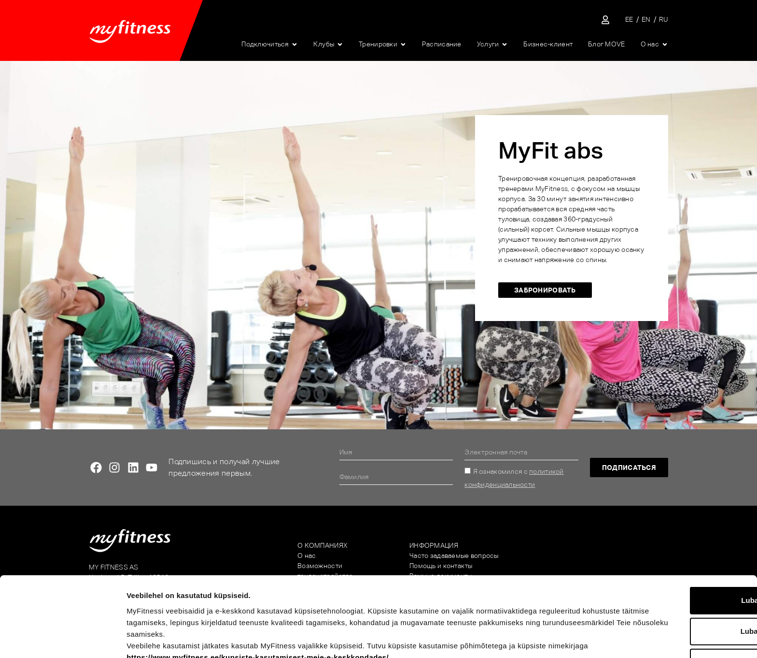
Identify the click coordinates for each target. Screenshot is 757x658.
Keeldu (676, 589)
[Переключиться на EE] (629, 20)
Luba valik (676, 559)
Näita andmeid (505, 639)
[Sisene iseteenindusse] (605, 19)
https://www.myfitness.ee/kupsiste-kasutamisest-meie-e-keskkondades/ (299, 584)
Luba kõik (676, 528)
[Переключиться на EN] (646, 20)
